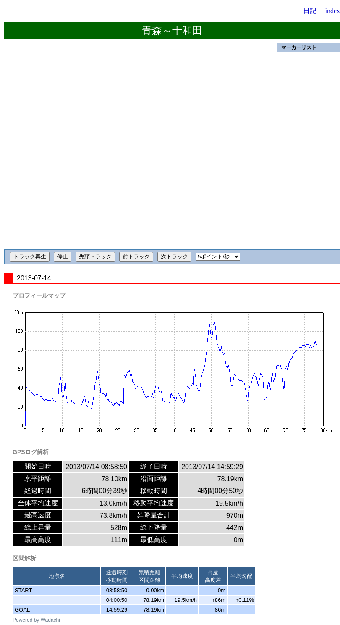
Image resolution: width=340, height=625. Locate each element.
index (332, 10)
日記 (309, 10)
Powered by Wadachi (36, 620)
